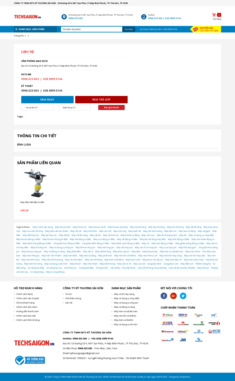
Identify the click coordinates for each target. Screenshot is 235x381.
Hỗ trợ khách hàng (25, 302)
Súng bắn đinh (154, 263)
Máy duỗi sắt (134, 231)
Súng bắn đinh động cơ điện (95, 243)
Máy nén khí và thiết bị (125, 255)
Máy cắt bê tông (193, 226)
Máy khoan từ (79, 226)
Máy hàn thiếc (70, 255)
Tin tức (68, 294)
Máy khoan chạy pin (85, 247)
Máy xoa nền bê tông (32, 231)
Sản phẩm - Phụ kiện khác (122, 267)
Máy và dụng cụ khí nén (56, 263)
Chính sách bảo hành (26, 306)
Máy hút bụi (203, 267)
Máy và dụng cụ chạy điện (201, 235)
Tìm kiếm (129, 29)
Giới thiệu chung (73, 298)
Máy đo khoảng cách (167, 235)
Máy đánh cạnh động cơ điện (125, 243)
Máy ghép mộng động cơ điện (189, 243)
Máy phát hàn (105, 255)
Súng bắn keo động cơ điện (66, 243)
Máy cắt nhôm (90, 231)
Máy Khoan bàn (63, 226)
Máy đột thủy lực (31, 235)
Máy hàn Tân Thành (51, 255)
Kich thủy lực (70, 267)
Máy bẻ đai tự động (130, 235)
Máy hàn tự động (87, 255)
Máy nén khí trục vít (147, 255)
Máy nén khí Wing (93, 259)
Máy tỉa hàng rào (39, 247)
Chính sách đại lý (24, 294)
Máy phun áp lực (121, 251)
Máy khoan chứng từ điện (55, 239)
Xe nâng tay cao (54, 267)
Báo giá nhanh (111, 107)
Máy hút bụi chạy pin (32, 251)
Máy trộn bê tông (175, 226)
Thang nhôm (102, 267)
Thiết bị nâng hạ (203, 263)
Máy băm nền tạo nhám (56, 231)
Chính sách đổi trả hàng (27, 320)
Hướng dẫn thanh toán (27, 311)
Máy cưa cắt (139, 263)
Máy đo (183, 235)
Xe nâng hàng (37, 271)
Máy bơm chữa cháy (194, 259)
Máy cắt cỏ (88, 251)
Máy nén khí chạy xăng (170, 255)
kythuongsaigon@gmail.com (85, 353)
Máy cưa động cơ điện (104, 239)
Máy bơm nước (133, 259)
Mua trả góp (101, 99)
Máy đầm (136, 251)
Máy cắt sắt (75, 231)
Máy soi (145, 243)
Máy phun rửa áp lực (152, 259)
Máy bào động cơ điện (162, 243)
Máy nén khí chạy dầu (194, 255)
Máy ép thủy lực (49, 235)
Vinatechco (184, 376)
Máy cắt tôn (95, 235)
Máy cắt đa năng (80, 235)
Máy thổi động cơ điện (178, 239)
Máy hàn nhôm (192, 251)
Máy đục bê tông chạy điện (153, 239)
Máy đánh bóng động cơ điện (37, 243)
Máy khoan (75, 263)
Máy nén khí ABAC (74, 259)
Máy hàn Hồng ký (30, 255)
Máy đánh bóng (107, 263)
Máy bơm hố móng (33, 263)
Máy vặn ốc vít (124, 263)
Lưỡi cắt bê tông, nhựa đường (152, 267)
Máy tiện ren (170, 231)
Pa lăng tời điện (86, 267)
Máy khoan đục (150, 251)
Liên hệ (68, 302)
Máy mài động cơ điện (80, 239)
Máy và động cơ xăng (54, 251)
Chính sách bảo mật (26, 315)
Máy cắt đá (64, 235)
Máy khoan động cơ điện (28, 239)
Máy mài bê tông (138, 226)
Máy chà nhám (90, 263)
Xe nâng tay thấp (36, 267)
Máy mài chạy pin (105, 247)
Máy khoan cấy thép (118, 226)
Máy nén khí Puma (30, 259)
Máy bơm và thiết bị (114, 259)
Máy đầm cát (187, 263)
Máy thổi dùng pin (187, 247)
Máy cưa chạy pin (168, 247)
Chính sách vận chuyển (27, 298)
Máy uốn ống (119, 231)
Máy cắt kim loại (110, 235)
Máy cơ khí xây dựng (43, 226)
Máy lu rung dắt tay (55, 271)
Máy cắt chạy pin (125, 247)
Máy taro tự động (187, 231)
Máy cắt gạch (204, 231)
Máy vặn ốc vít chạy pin (146, 247)
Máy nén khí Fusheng (52, 259)
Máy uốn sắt (105, 231)
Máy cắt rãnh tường (152, 231)
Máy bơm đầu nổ (173, 259)
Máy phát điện (74, 251)
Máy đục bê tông (156, 226)
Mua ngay (47, 99)
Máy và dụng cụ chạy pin (61, 247)
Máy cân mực (148, 235)
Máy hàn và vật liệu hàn (171, 251)
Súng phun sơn (171, 263)
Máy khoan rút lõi (97, 226)
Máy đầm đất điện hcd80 (32, 202)
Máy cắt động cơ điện (127, 239)
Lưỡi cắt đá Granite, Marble (182, 267)
